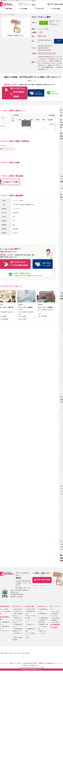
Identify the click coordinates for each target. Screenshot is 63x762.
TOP (1, 14)
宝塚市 (23, 653)
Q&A (28, 637)
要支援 (40, 53)
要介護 (44, 53)
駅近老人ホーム (18, 618)
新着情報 (54, 620)
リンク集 (54, 616)
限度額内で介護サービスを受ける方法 (43, 626)
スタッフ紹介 (55, 611)
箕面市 (2, 653)
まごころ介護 (39, 667)
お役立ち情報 (55, 618)
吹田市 (15, 653)
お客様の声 (55, 613)
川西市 (19, 653)
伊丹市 (28, 653)
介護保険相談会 (44, 618)
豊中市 (10, 653)
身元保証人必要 (51, 53)
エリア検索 (5, 609)
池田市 (6, 653)
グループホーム (6, 630)
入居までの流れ (31, 609)
